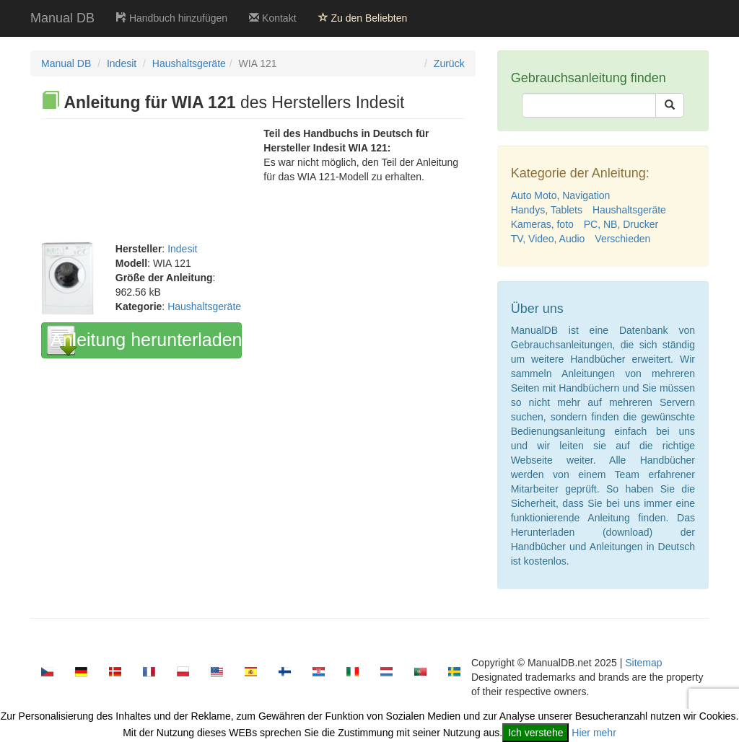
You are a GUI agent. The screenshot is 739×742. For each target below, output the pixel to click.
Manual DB (62, 18)
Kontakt (272, 18)
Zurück (449, 63)
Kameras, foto (542, 224)
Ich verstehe (535, 732)
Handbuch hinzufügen (171, 18)
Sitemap (643, 662)
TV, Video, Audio (548, 238)
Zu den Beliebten (363, 18)
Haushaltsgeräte (189, 63)
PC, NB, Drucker (621, 224)
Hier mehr (594, 732)
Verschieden (622, 238)
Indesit (121, 63)
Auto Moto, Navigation (561, 195)
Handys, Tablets (546, 210)
